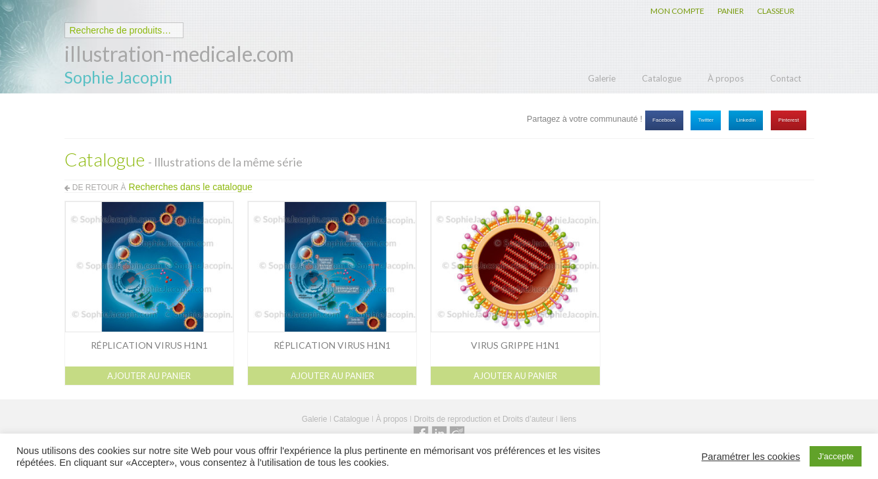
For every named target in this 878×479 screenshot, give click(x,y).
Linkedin (746, 120)
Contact (785, 78)
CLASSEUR (775, 11)
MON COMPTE (677, 11)
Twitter (706, 120)
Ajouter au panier (149, 375)
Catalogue (661, 78)
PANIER (731, 11)
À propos (726, 78)
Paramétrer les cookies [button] (751, 456)
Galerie (602, 78)
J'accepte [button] (835, 456)
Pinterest (788, 120)
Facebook (663, 120)
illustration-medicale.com (179, 53)
